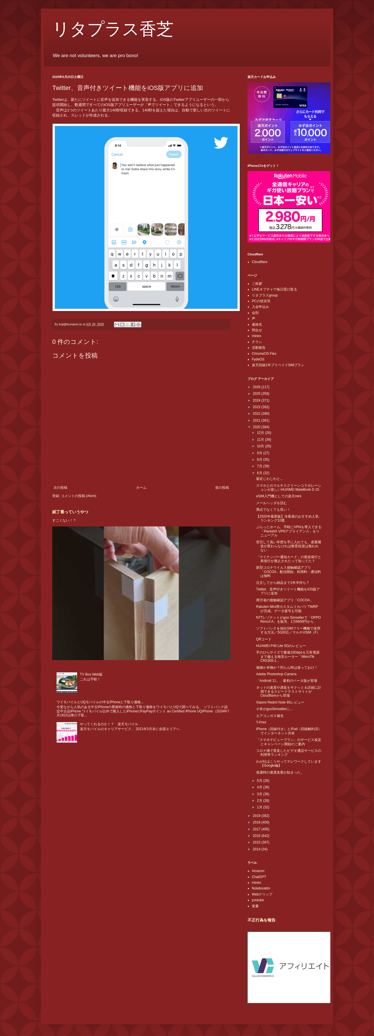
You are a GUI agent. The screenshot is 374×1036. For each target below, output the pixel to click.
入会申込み (260, 307)
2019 (257, 816)
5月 (260, 781)
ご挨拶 (257, 284)
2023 (257, 407)
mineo (256, 336)
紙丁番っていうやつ (70, 512)
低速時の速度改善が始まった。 (280, 772)
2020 (257, 427)
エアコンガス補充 (269, 716)
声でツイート (159, 105)
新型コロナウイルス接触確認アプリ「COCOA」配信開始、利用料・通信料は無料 (288, 572)
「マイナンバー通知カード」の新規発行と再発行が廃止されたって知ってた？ (288, 559)
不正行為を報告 (262, 920)
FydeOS (258, 359)
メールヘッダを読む (271, 503)
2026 (257, 387)
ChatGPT (259, 877)
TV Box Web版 (91, 674)
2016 (257, 836)
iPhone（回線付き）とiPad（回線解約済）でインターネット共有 (288, 731)
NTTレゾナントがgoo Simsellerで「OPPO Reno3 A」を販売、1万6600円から (288, 620)
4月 (260, 787)
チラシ (257, 342)
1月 (260, 807)
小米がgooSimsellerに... (274, 709)
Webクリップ (262, 894)
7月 (260, 466)
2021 (257, 420)
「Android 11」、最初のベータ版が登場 (286, 681)
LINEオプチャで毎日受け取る (274, 289)
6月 (260, 473)
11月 (261, 440)
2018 (257, 822)
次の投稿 (60, 488)
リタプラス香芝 (113, 29)
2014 (257, 849)
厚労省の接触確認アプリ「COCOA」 (284, 600)
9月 (260, 453)
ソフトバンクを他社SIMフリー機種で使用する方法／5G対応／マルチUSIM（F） (288, 630)
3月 (260, 794)
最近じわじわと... (269, 479)
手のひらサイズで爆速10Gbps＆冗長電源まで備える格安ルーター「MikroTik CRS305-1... (287, 656)
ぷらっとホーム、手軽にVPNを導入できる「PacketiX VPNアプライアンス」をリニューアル (288, 531)
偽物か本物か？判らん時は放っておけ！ (287, 668)
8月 (260, 460)
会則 (255, 313)
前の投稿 (222, 488)
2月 (260, 801)
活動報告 (259, 348)
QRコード (264, 639)
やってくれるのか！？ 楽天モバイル (109, 724)
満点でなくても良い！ (273, 510)
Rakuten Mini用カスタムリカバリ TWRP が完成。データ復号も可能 (287, 609)
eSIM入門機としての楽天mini (278, 496)
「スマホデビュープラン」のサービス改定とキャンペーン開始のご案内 (288, 742)
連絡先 (257, 324)
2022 (257, 414)
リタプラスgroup (265, 295)
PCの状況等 (261, 301)
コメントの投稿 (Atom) (78, 496)
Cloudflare (260, 262)
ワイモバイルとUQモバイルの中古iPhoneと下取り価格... (100, 702)
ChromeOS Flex (264, 354)
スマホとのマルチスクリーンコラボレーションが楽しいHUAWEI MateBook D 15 (288, 488)
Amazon (258, 871)
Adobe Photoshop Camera (276, 674)
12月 (261, 433)
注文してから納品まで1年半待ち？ (282, 583)
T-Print (261, 722)
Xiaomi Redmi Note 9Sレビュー (280, 702)
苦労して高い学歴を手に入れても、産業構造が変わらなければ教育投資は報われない (288, 546)
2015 (257, 842)
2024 (257, 400)
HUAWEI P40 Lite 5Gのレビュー (281, 646)
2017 (257, 829)
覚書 (255, 906)
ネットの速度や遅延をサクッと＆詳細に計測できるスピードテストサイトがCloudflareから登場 (288, 692)
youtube (258, 900)
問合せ (257, 330)
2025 (257, 394)
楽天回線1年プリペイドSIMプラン (278, 365)
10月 (261, 446)
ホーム (141, 488)
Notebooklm (261, 888)
